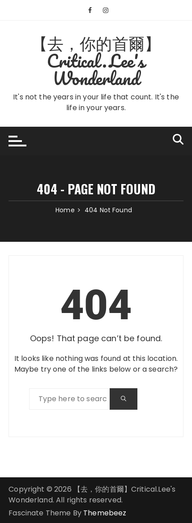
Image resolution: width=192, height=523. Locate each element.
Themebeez (104, 513)
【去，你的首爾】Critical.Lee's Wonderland (96, 60)
